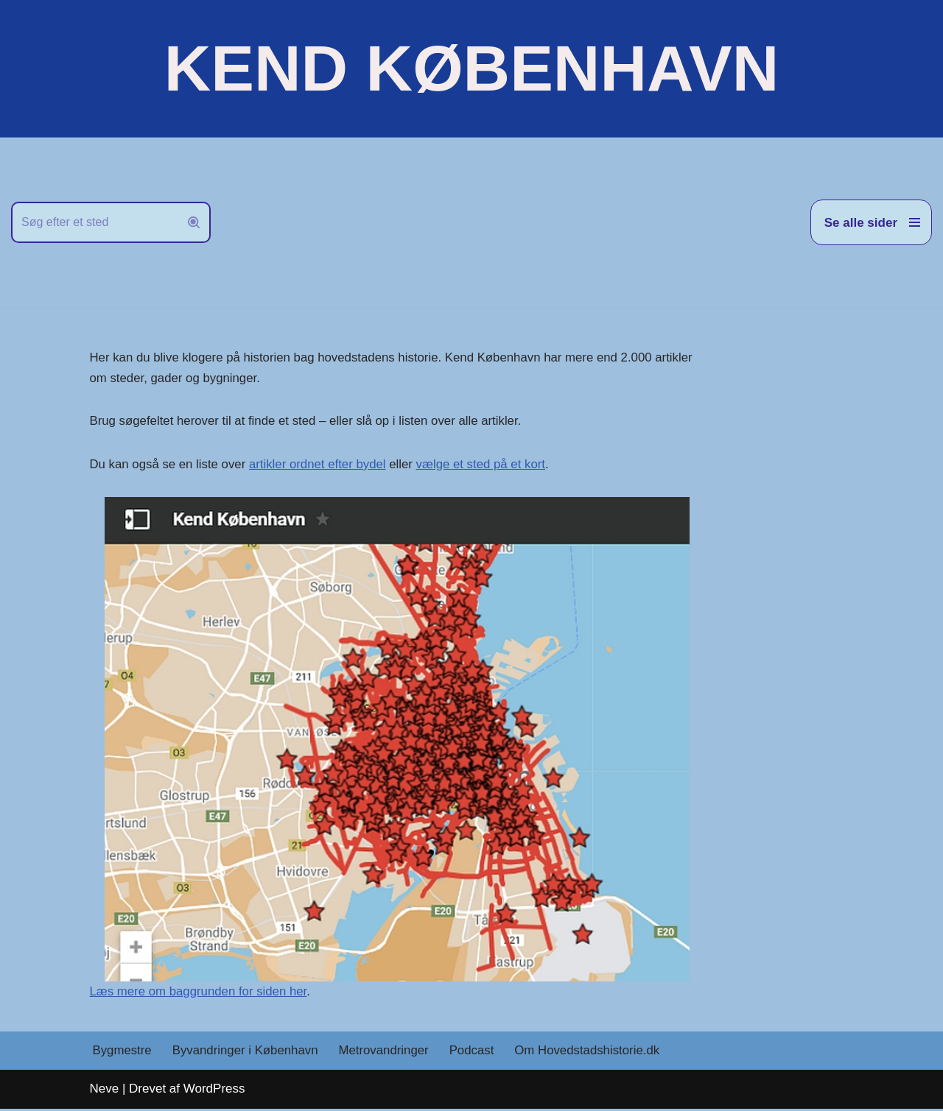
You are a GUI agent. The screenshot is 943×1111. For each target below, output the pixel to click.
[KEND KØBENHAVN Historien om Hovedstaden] (471, 68)
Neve (104, 1091)
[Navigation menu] (871, 222)
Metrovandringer (386, 1053)
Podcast (475, 1053)
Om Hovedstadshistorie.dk (592, 1053)
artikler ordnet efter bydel (320, 465)
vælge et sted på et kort (485, 465)
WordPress (214, 1091)
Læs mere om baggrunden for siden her (200, 993)
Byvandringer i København (246, 1053)
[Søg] (94, 222)
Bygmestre (123, 1053)
